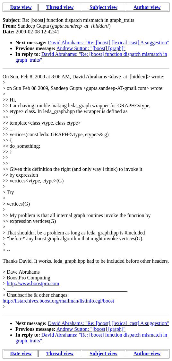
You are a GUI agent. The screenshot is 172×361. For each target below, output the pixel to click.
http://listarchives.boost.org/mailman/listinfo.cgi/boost (58, 301)
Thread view (59, 7)
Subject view (103, 7)
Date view (20, 7)
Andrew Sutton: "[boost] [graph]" (90, 48)
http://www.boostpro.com (33, 283)
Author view (147, 7)
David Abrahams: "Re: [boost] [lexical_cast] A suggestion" (108, 42)
